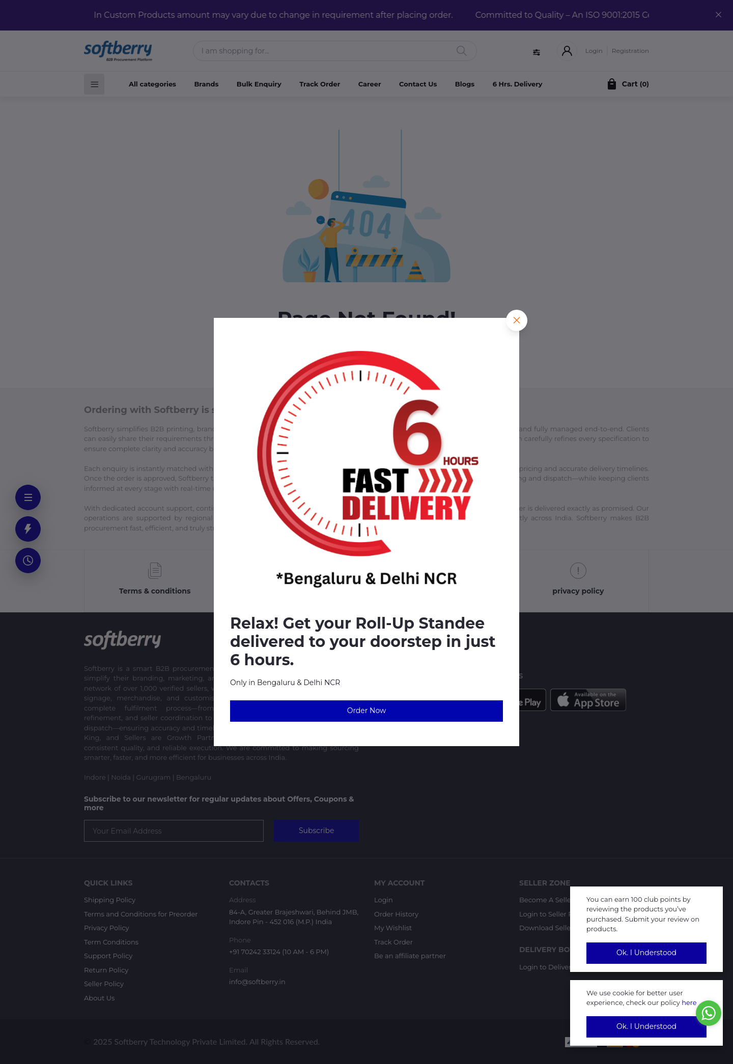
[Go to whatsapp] (708, 1013)
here (689, 1002)
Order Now (366, 710)
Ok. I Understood (646, 952)
